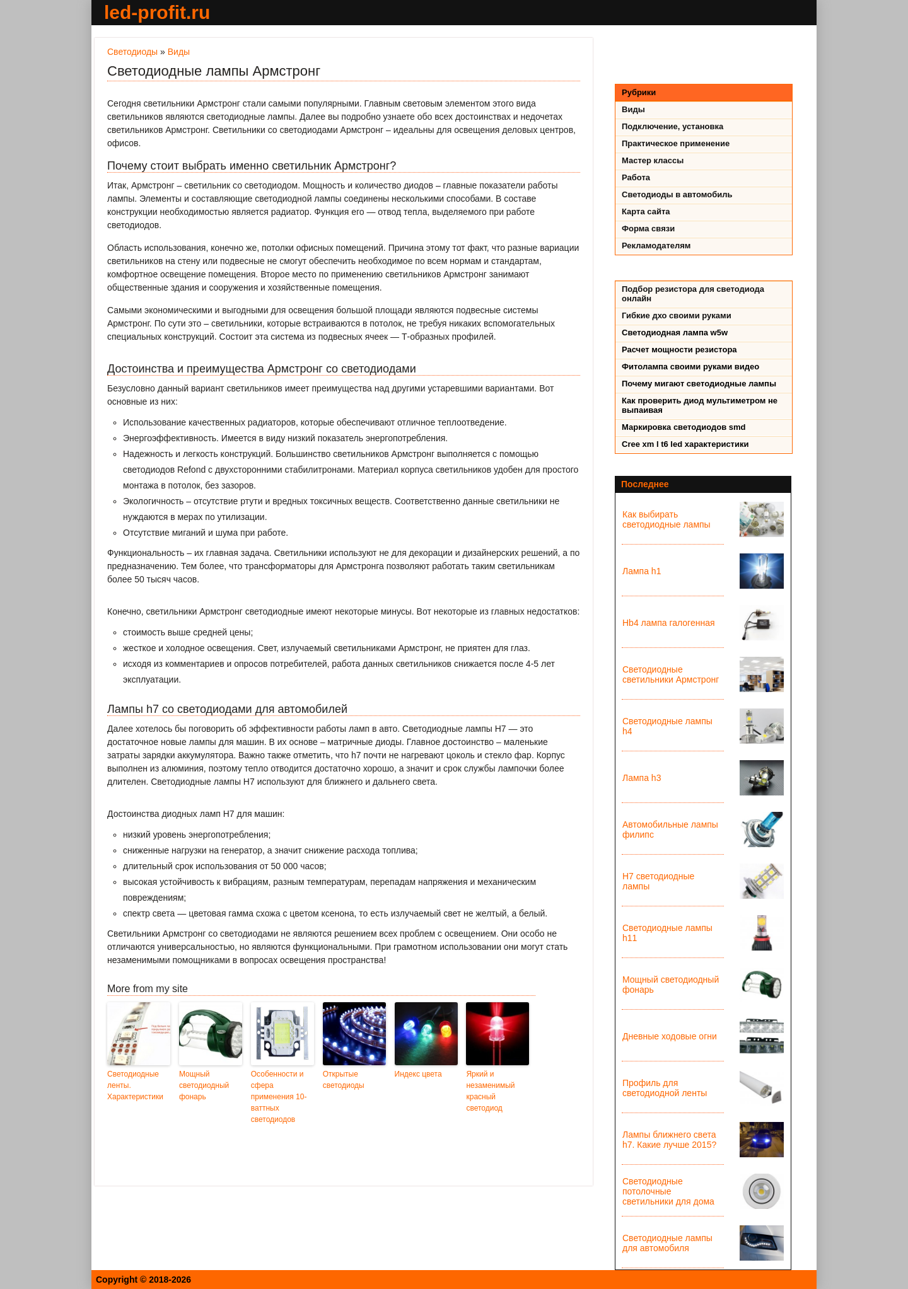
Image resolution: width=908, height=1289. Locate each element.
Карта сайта (646, 211)
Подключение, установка (672, 126)
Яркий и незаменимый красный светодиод (490, 1091)
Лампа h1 (641, 571)
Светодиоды (132, 52)
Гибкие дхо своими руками (676, 315)
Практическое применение (676, 143)
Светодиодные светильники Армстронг (670, 674)
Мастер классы (653, 160)
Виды (179, 52)
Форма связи (648, 228)
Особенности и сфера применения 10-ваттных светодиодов (279, 1097)
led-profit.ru (157, 12)
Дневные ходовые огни (669, 1036)
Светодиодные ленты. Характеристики (135, 1085)
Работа (636, 177)
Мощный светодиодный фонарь (204, 1085)
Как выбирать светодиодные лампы (666, 519)
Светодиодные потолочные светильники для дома (668, 1191)
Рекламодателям (656, 245)
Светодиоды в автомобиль (677, 194)
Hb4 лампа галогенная (668, 623)
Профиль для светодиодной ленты (664, 1088)
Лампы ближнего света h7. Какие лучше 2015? (669, 1140)
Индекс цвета (418, 1074)
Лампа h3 (641, 778)
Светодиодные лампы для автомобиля (667, 1243)
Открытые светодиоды (343, 1080)
